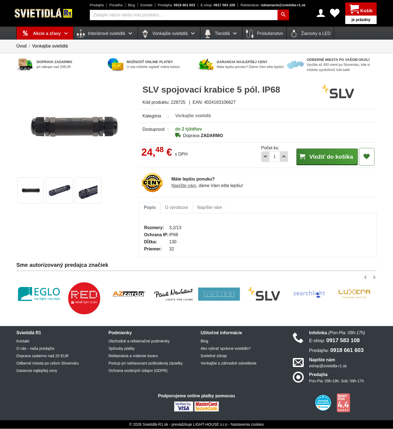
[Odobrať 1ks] (260, 156)
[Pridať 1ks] (279, 156)
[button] (366, 278)
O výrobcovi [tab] (176, 207)
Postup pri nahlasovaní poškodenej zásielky (146, 363)
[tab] (149, 208)
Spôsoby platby (122, 349)
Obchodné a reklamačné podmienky (139, 341)
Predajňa (97, 5)
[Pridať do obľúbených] (366, 156)
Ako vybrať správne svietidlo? (226, 349)
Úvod (21, 46)
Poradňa (115, 5)
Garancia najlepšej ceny (36, 371)
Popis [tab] (150, 207)
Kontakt (146, 5)
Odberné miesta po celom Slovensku (47, 363)
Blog (131, 5)
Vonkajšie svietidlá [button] (169, 34)
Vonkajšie (193, 115)
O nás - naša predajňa (35, 349)
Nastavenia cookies (247, 424)
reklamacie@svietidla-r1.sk (272, 5)
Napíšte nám (183, 186)
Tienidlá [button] (221, 34)
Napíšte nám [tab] (209, 207)
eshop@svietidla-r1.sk (328, 366)
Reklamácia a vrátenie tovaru (133, 356)
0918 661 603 (176, 5)
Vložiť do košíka (324, 156)
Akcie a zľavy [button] (51, 33)
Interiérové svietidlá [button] (105, 34)
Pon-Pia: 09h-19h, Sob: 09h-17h (336, 381)
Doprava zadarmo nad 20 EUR (42, 356)
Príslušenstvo (264, 34)
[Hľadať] (283, 15)
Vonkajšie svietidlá (50, 46)
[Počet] (269, 156)
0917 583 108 (218, 5)
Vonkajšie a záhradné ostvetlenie (229, 363)
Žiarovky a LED (310, 34)
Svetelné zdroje (214, 356)
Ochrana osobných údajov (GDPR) (138, 371)
